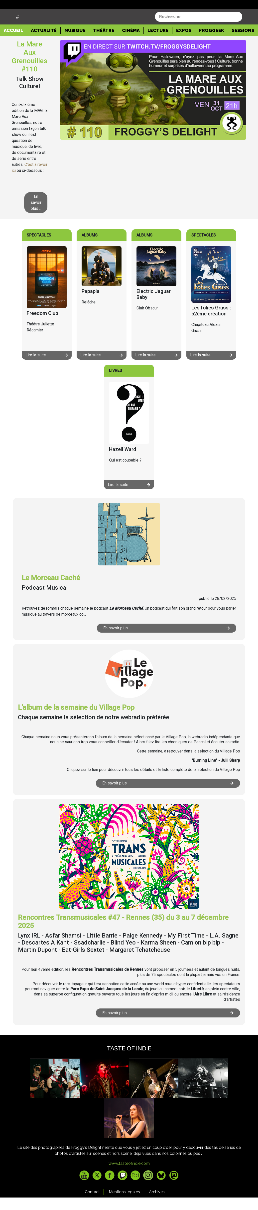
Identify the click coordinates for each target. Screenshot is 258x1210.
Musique (74, 42)
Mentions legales (124, 1204)
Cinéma (131, 42)
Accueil (15, 42)
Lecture (157, 42)
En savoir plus (166, 640)
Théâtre (103, 42)
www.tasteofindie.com (129, 1176)
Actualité (44, 42)
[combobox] (199, 29)
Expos (183, 42)
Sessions (243, 42)
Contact (92, 1204)
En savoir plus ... (36, 215)
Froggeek (211, 42)
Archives (157, 1204)
